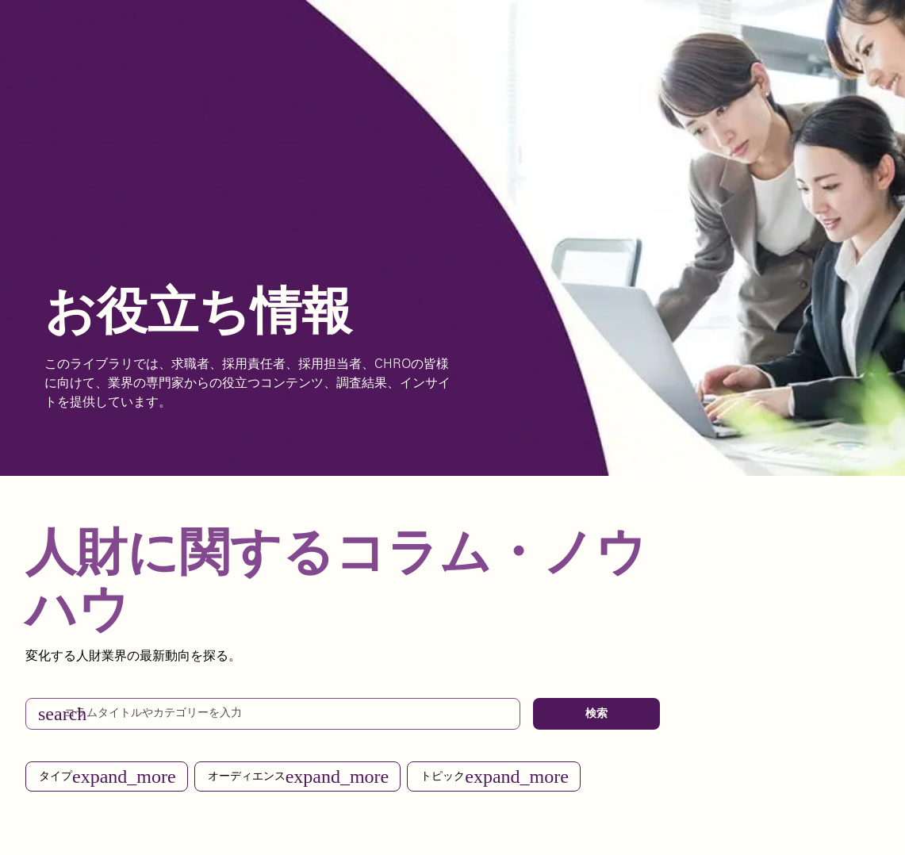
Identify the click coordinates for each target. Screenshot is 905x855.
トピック (494, 776)
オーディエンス (298, 776)
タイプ (107, 776)
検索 (596, 713)
